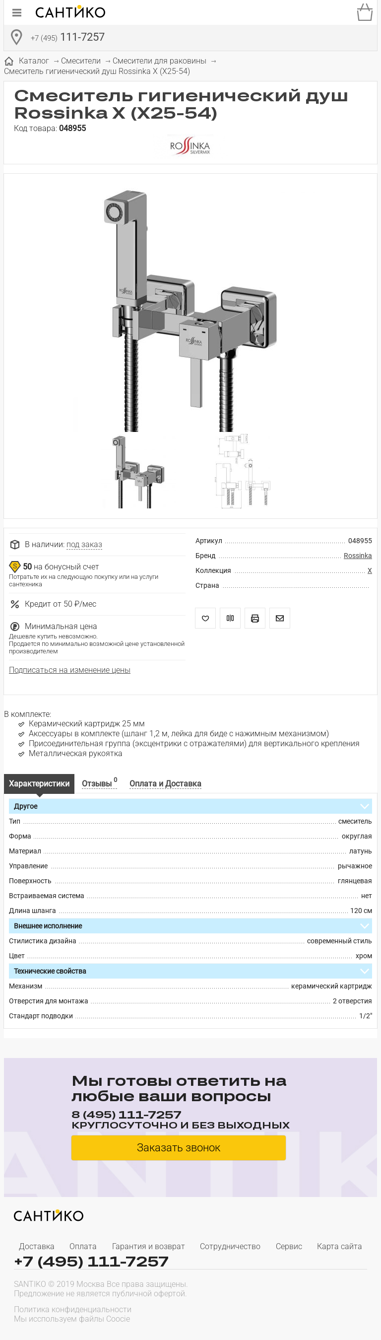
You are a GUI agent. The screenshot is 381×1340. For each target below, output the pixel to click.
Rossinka (358, 556)
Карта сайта (339, 1246)
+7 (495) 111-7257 (91, 1261)
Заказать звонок (178, 1147)
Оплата (83, 1246)
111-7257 (68, 38)
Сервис (289, 1246)
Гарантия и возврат (148, 1246)
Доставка (37, 1246)
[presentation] (303, 1313)
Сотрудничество (230, 1246)
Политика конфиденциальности (72, 1309)
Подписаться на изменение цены (69, 670)
